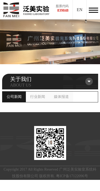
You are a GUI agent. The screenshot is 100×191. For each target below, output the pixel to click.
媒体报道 (61, 97)
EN (79, 9)
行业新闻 (37, 97)
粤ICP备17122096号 (72, 176)
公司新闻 (14, 97)
